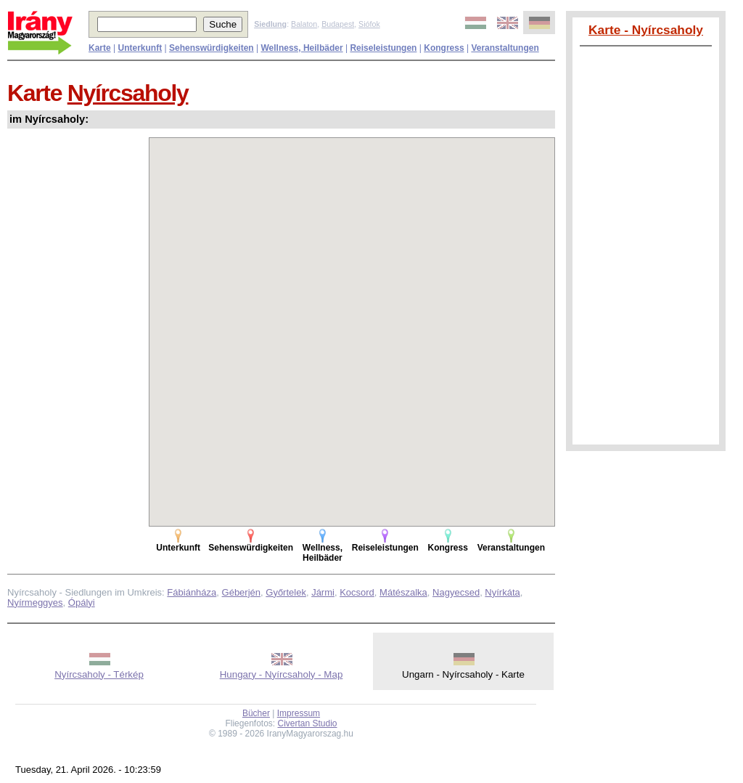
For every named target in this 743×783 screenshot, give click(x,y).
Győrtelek (286, 592)
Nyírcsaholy (128, 93)
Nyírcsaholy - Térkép (99, 674)
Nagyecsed (456, 592)
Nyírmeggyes (35, 602)
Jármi (322, 592)
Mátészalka (403, 592)
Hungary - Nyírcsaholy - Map (281, 674)
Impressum (298, 713)
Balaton (304, 24)
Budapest (337, 24)
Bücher (256, 713)
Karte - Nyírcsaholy (645, 30)
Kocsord (357, 592)
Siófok (369, 24)
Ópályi (81, 602)
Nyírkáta (502, 592)
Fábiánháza (191, 592)
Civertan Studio (307, 723)
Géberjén (241, 592)
